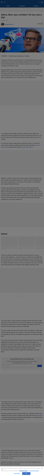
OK (26, 473)
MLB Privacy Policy (23, 470)
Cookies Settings (17, 473)
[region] (22, 471)
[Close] (41, 468)
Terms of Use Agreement (34, 470)
